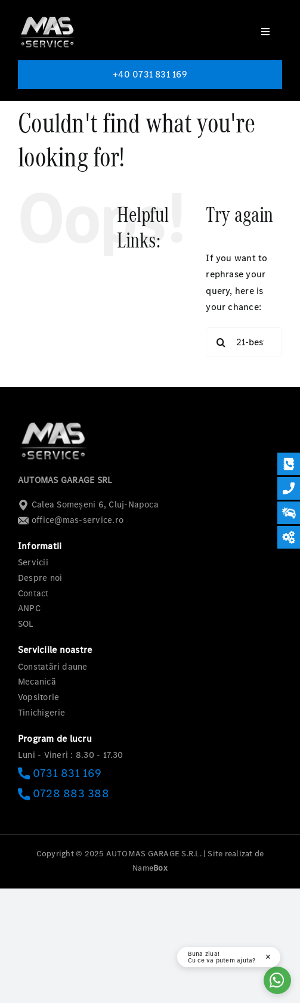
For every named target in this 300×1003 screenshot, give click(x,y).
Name (150, 868)
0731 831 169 (59, 773)
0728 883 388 (63, 793)
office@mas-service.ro (70, 520)
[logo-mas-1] (48, 16)
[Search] (221, 342)
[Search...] (244, 342)
